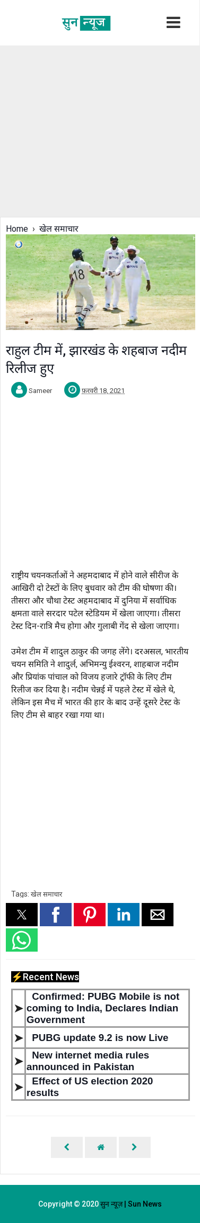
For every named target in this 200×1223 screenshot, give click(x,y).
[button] (22, 914)
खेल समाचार (46, 894)
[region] (99, 130)
